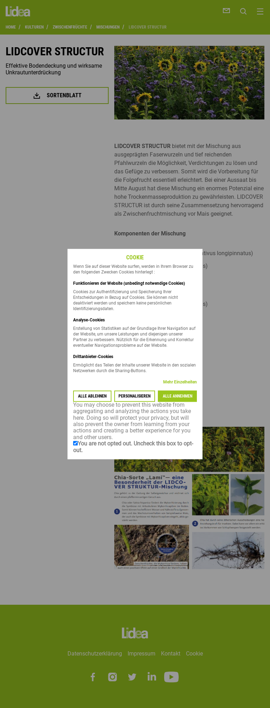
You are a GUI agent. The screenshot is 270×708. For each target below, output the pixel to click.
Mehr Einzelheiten (180, 382)
